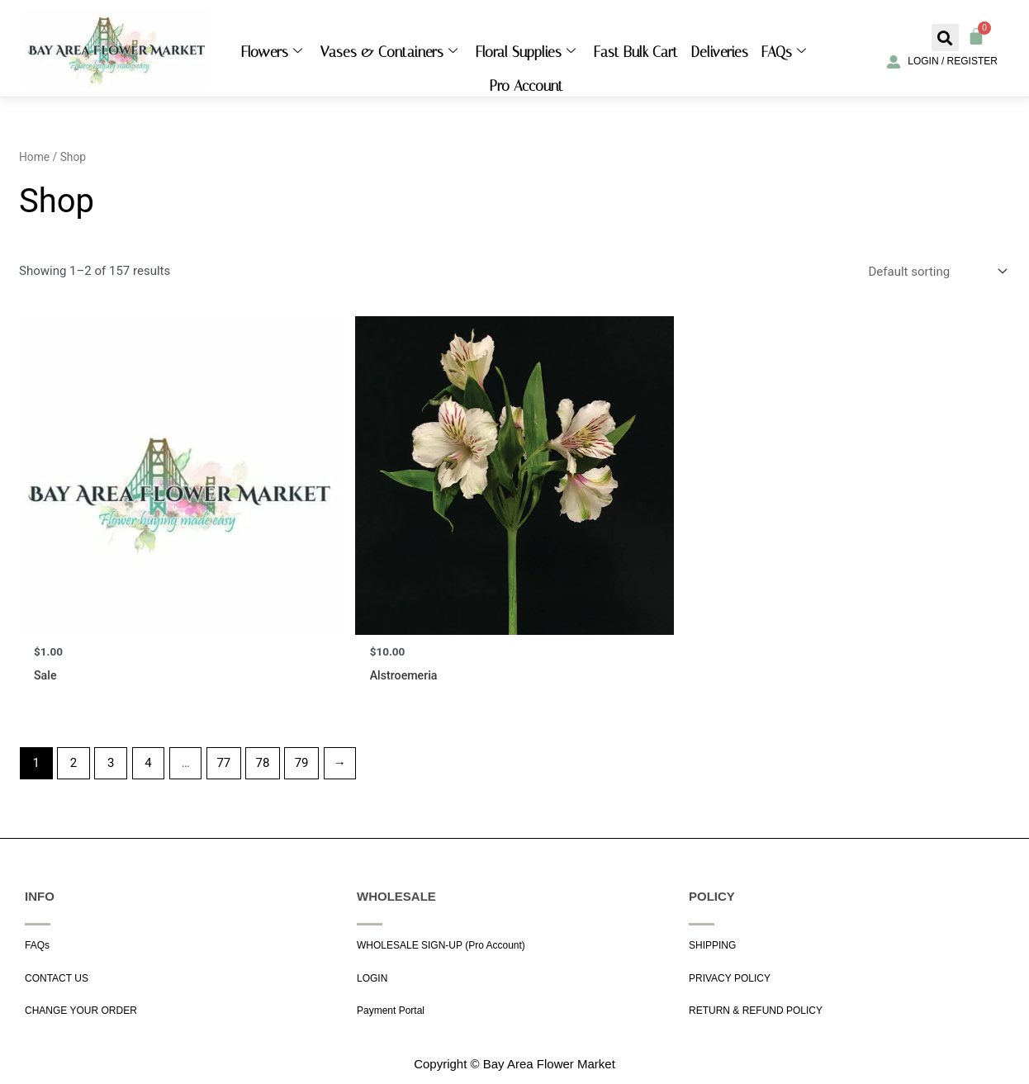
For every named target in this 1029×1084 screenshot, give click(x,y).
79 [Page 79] (302, 763)
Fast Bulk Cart (636, 52)
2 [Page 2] (73, 763)
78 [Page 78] (263, 763)
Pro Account (526, 86)
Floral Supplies (526, 52)
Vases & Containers (389, 52)
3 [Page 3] (110, 763)
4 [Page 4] (148, 763)
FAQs (783, 52)
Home (34, 156)
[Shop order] (936, 271)
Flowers (271, 52)
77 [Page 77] (223, 763)
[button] (945, 37)
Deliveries (719, 52)
